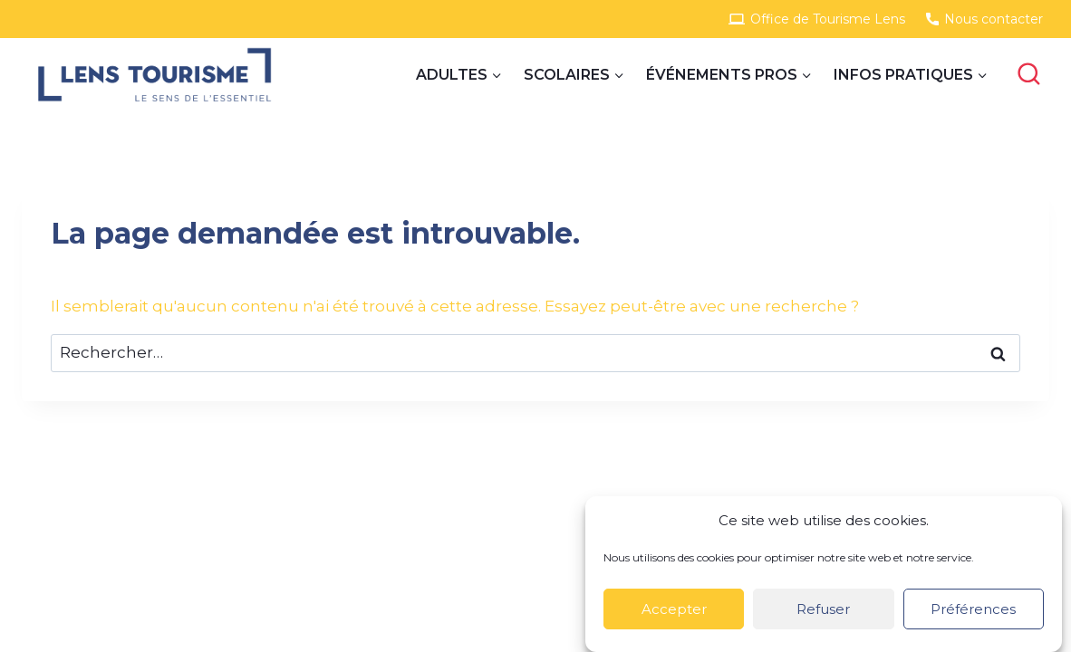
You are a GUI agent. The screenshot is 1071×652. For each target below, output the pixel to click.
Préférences (973, 609)
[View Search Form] (1028, 74)
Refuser (823, 609)
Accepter (674, 609)
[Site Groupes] (154, 74)
